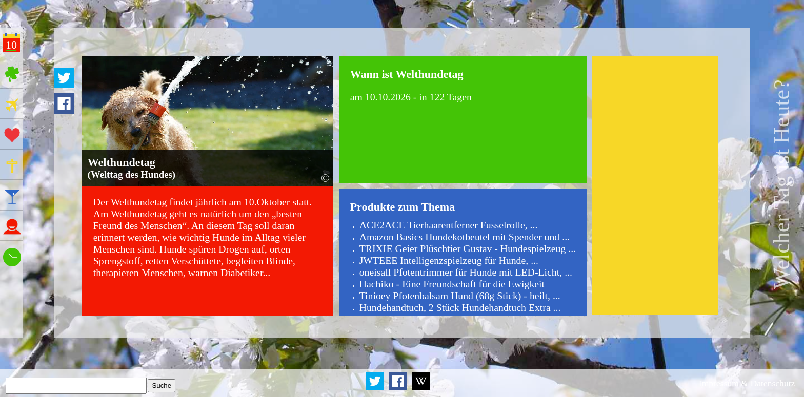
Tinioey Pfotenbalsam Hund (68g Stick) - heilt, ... (459, 295)
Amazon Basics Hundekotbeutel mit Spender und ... (464, 236)
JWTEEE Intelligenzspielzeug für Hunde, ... (448, 260)
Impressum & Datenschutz (747, 383)
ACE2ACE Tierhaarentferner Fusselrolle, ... (448, 225)
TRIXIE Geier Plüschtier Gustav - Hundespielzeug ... (467, 248)
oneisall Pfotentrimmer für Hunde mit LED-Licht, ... (465, 272)
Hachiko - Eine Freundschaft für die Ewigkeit (452, 283)
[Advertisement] (654, 185)
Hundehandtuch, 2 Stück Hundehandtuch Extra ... (460, 307)
